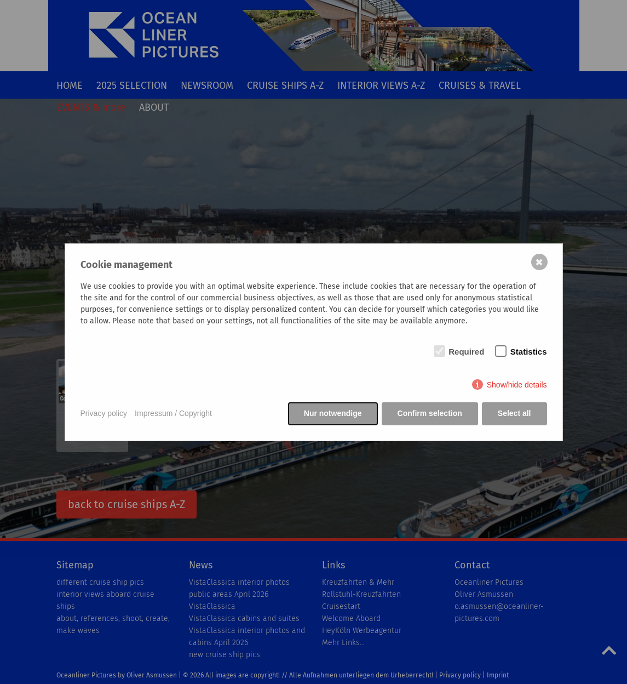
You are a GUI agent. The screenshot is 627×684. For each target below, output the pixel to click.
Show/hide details (517, 384)
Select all (514, 413)
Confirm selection (430, 413)
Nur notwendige (333, 413)
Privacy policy (104, 413)
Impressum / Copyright (173, 413)
